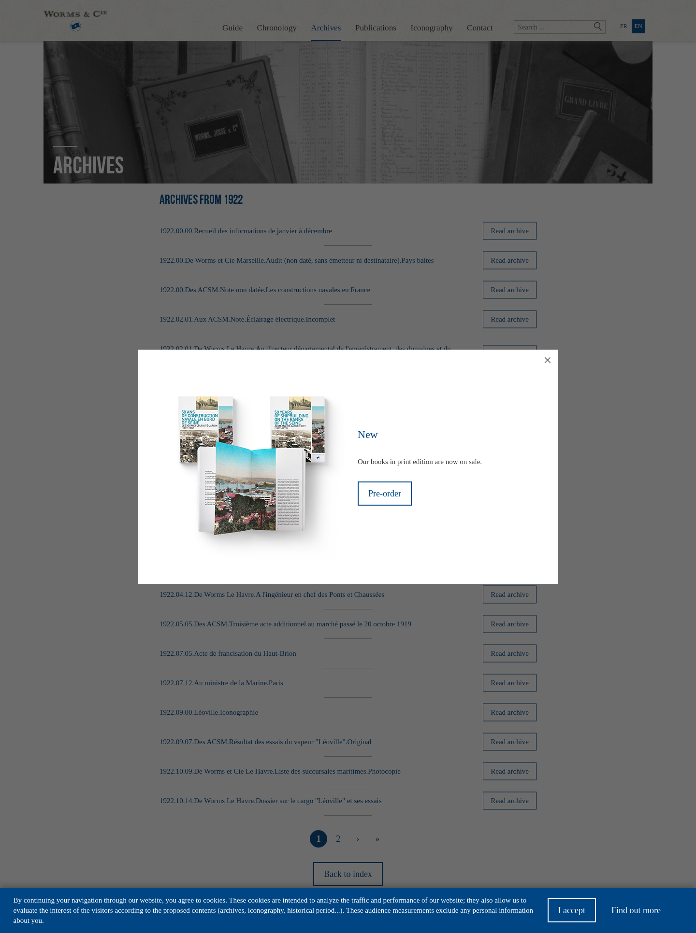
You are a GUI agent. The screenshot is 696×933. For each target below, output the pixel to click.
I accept (571, 913)
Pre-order (384, 493)
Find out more (636, 913)
